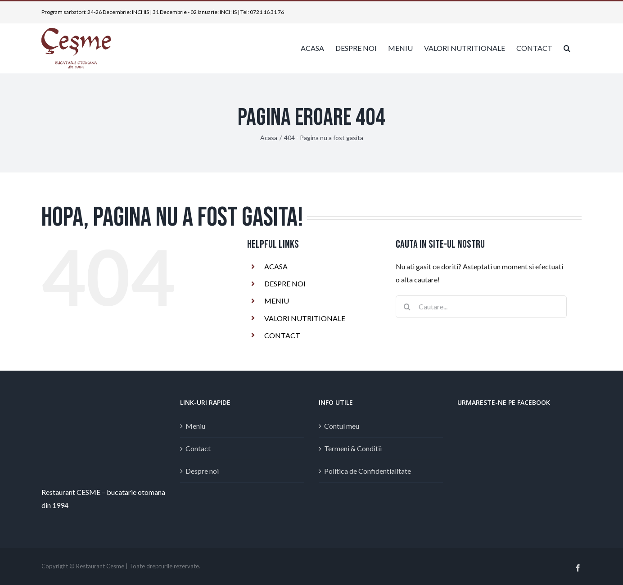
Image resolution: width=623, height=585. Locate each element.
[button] (567, 48)
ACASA (276, 266)
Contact (198, 448)
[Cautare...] (481, 306)
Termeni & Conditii (353, 448)
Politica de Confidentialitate (367, 471)
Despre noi (202, 471)
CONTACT (282, 335)
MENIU (276, 300)
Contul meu (341, 426)
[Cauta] (407, 306)
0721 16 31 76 (267, 12)
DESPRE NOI (285, 283)
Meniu (195, 426)
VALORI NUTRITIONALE (304, 318)
